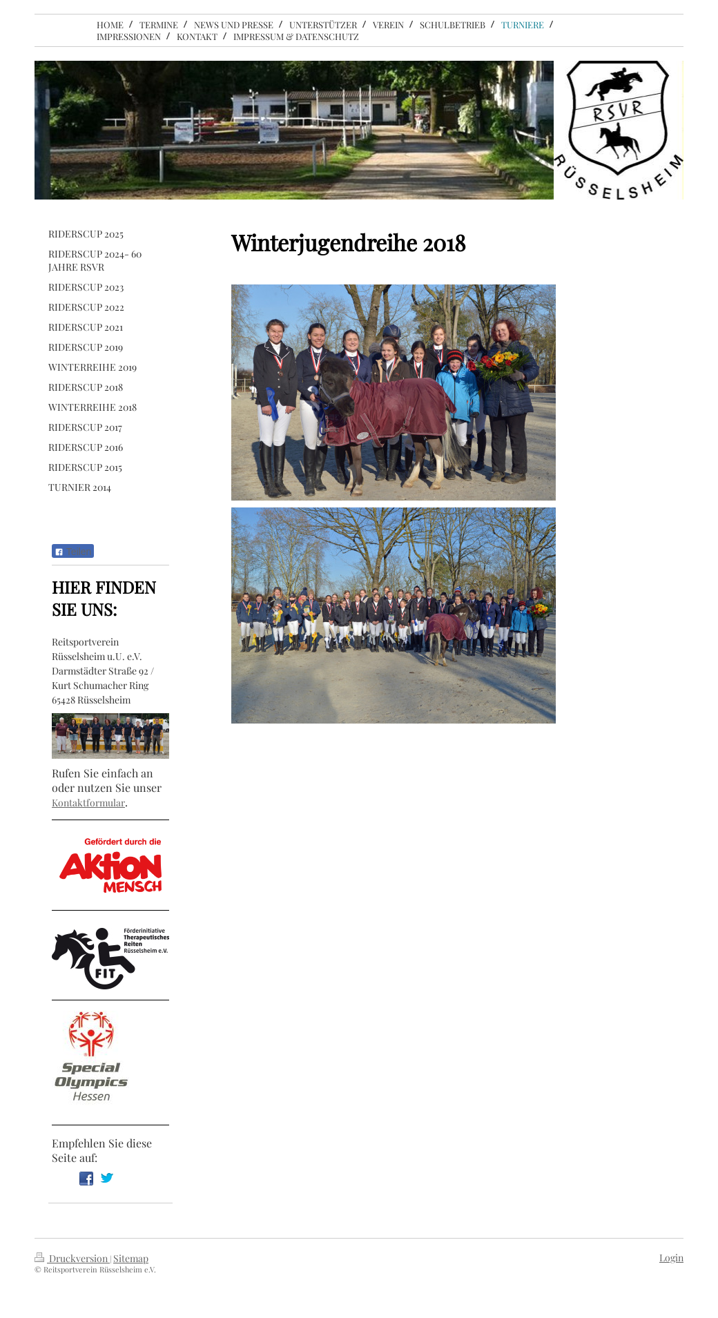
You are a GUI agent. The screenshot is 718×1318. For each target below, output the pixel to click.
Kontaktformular (88, 802)
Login (671, 1257)
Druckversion (72, 1258)
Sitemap (130, 1258)
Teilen (73, 551)
